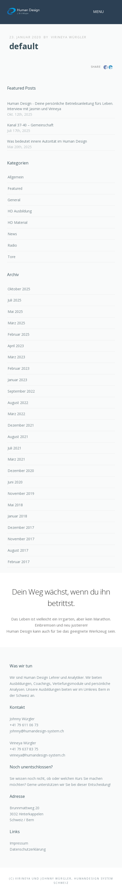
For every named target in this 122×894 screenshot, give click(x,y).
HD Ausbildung (20, 211)
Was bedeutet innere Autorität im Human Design (47, 141)
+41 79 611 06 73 (24, 724)
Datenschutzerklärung (28, 849)
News (12, 233)
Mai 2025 (15, 311)
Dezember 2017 (21, 527)
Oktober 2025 (19, 288)
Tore (11, 256)
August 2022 (18, 402)
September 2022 (21, 391)
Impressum (19, 843)
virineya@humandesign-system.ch (37, 755)
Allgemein (16, 177)
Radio (12, 245)
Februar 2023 (18, 368)
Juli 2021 (14, 448)
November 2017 (21, 538)
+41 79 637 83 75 (24, 749)
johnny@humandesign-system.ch (37, 731)
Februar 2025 (18, 334)
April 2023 (16, 345)
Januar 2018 (17, 516)
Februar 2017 (18, 561)
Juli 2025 (14, 300)
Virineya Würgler (68, 37)
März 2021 (16, 459)
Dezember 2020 (21, 470)
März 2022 (16, 413)
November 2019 (21, 493)
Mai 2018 (15, 504)
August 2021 (18, 436)
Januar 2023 (17, 379)
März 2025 (16, 323)
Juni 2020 (15, 482)
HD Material (17, 222)
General (14, 199)
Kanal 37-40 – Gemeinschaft (30, 125)
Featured (15, 188)
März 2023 (16, 357)
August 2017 (18, 550)
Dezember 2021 (21, 425)
